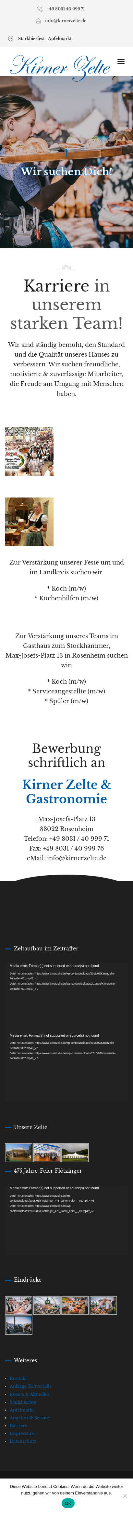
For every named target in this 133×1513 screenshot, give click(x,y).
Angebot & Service (30, 1418)
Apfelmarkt (60, 38)
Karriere (18, 1425)
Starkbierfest (31, 38)
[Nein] (125, 1496)
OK (68, 1503)
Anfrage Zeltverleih (30, 1386)
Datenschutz (23, 1441)
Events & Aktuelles (29, 1394)
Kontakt (18, 1378)
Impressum (22, 1433)
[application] (66, 997)
